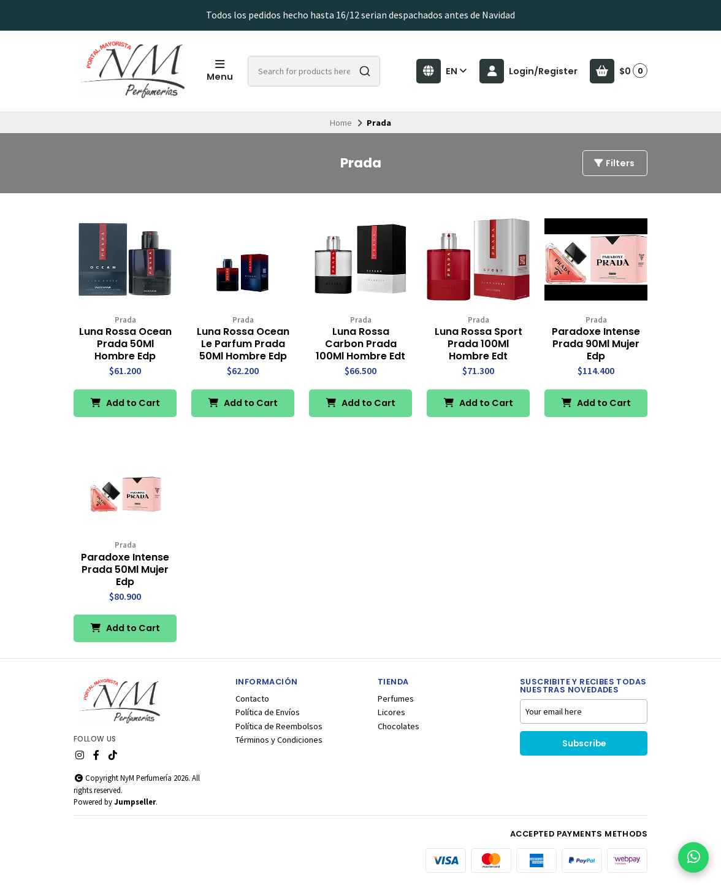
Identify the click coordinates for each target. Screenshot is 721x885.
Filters (614, 163)
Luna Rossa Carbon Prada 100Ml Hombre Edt (360, 344)
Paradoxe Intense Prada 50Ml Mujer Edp (125, 569)
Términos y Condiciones (278, 739)
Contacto (252, 698)
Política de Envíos (267, 712)
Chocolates (398, 726)
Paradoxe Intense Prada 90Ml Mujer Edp (596, 344)
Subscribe (584, 743)
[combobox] (314, 71)
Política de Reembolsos (278, 726)
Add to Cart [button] (125, 403)
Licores (391, 712)
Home (341, 122)
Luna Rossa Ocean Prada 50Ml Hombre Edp (125, 344)
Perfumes (396, 698)
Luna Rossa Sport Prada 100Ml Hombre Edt (478, 344)
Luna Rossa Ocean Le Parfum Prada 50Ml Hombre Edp (243, 344)
